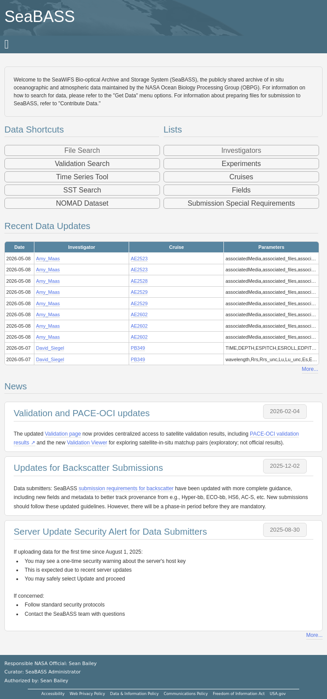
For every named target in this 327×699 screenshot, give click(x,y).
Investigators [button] (241, 150)
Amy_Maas (48, 258)
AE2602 (139, 314)
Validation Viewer (87, 443)
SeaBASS (39, 16)
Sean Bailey (54, 681)
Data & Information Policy (134, 694)
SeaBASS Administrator (53, 672)
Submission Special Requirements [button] (241, 203)
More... (310, 369)
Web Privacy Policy (87, 694)
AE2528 (139, 281)
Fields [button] (241, 190)
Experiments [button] (241, 163)
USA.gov (278, 694)
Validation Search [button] (82, 163)
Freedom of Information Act (239, 694)
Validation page (63, 434)
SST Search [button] (82, 190)
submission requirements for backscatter (125, 488)
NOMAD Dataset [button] (82, 203)
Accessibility (53, 694)
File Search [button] (82, 150)
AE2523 (139, 258)
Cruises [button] (241, 177)
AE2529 (139, 292)
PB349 (138, 348)
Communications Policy (186, 694)
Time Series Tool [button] (82, 177)
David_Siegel (50, 348)
